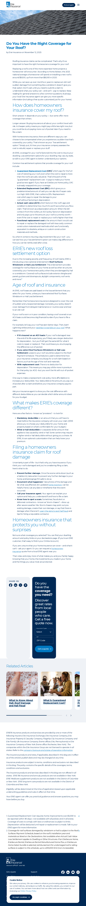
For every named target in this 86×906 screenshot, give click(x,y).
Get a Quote (11, 872)
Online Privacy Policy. (28, 891)
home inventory (55, 485)
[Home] (14, 5)
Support (34, 872)
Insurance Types (41, 628)
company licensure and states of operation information (48, 750)
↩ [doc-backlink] (79, 816)
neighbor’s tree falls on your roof (50, 328)
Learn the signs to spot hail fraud (54, 511)
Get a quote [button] (43, 649)
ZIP (37, 637)
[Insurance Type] (44, 632)
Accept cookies (19, 897)
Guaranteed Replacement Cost (31, 171)
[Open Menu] (78, 5)
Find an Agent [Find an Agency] (69, 5)
